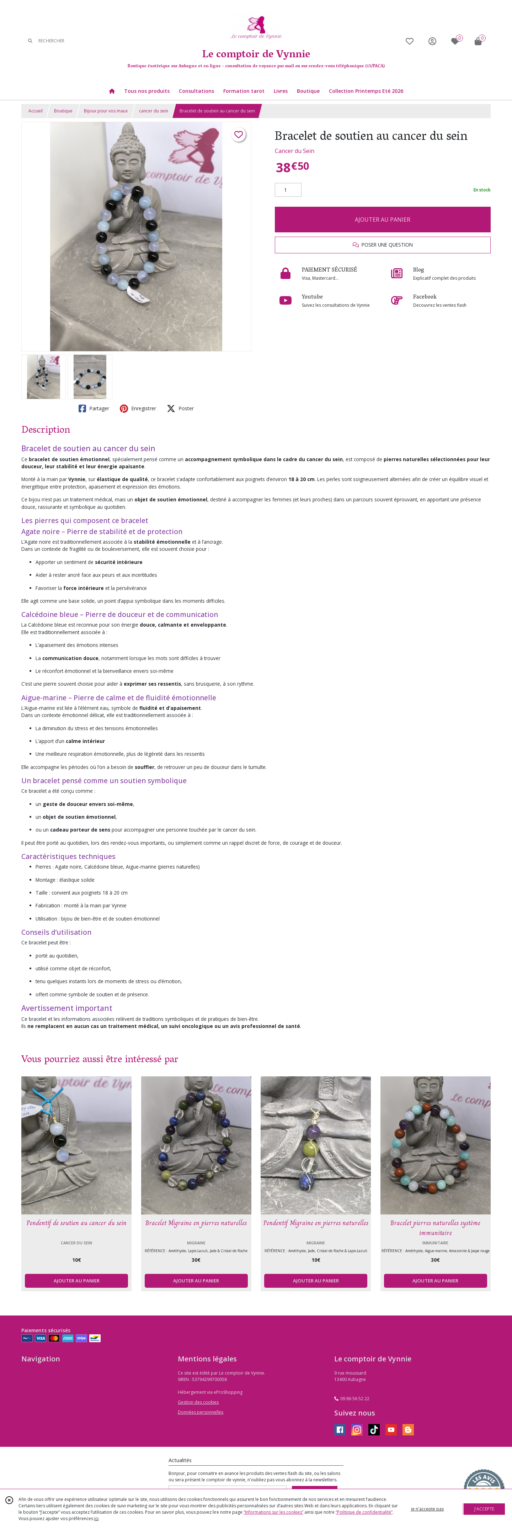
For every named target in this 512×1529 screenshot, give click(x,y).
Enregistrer (138, 408)
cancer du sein (153, 111)
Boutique (63, 111)
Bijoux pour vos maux (106, 111)
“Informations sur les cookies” (273, 1512)
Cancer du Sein (294, 151)
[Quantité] (288, 190)
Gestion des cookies (198, 1402)
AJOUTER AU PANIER (382, 219)
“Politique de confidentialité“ (364, 1512)
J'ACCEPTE (484, 1509)
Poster (180, 408)
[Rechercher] (30, 41)
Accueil (35, 111)
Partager (94, 408)
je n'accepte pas (427, 1509)
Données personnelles (200, 1412)
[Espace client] (432, 41)
